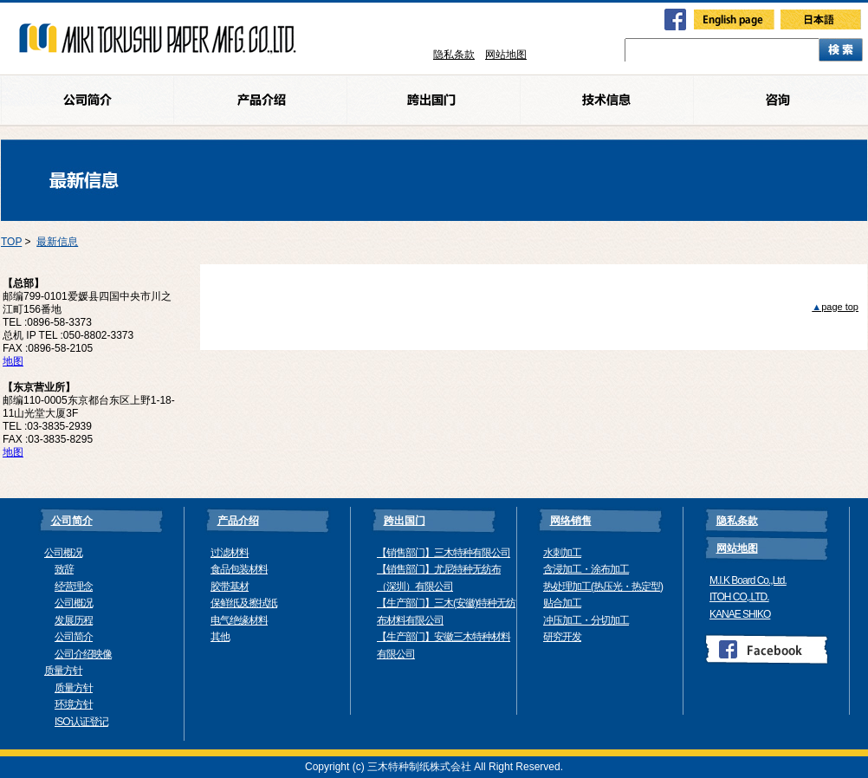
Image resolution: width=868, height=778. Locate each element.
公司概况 (63, 553)
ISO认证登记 (81, 722)
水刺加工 (562, 553)
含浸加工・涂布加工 (586, 569)
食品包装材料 (239, 569)
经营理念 (74, 586)
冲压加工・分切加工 (586, 620)
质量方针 (63, 671)
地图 (13, 361)
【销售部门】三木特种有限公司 (443, 553)
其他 (220, 637)
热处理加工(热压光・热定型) (603, 586)
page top (835, 306)
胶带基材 (230, 586)
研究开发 (562, 637)
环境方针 (74, 704)
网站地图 (506, 55)
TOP (11, 242)
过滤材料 (230, 553)
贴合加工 (562, 603)
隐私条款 (454, 55)
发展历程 (74, 620)
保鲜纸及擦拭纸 (244, 603)
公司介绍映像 (83, 654)
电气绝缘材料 (239, 620)
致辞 (64, 569)
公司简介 (74, 637)
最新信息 (57, 242)
